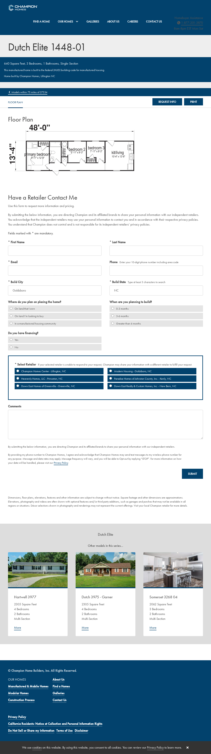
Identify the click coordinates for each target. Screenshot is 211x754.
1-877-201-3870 (192, 23)
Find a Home (41, 21)
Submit (192, 474)
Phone (114, 262)
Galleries (92, 21)
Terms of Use (64, 730)
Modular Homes (18, 693)
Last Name (118, 242)
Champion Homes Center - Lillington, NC (40, 371)
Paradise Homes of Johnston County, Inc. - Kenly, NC (139, 379)
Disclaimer (81, 730)
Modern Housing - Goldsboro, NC (130, 371)
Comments (14, 406)
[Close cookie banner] (187, 747)
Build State (118, 282)
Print (193, 102)
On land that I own (21, 309)
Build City (16, 282)
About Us (113, 21)
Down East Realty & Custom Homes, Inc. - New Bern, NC (142, 386)
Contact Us (154, 21)
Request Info (167, 102)
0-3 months (119, 309)
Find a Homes (61, 686)
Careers (132, 21)
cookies (37, 747)
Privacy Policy (61, 463)
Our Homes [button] (68, 21)
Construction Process (21, 700)
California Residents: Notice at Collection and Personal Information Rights (55, 724)
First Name (17, 242)
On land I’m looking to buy (26, 316)
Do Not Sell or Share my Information (31, 730)
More (17, 627)
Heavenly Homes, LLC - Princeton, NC (39, 379)
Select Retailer (26, 364)
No (13, 347)
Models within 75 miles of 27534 (27, 92)
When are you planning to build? (131, 302)
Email (14, 262)
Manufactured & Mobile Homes (28, 686)
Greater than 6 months (125, 323)
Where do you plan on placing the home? (34, 302)
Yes (13, 340)
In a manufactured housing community (32, 323)
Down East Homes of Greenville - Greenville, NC (45, 386)
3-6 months (119, 316)
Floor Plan (15, 102)
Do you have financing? (23, 333)
